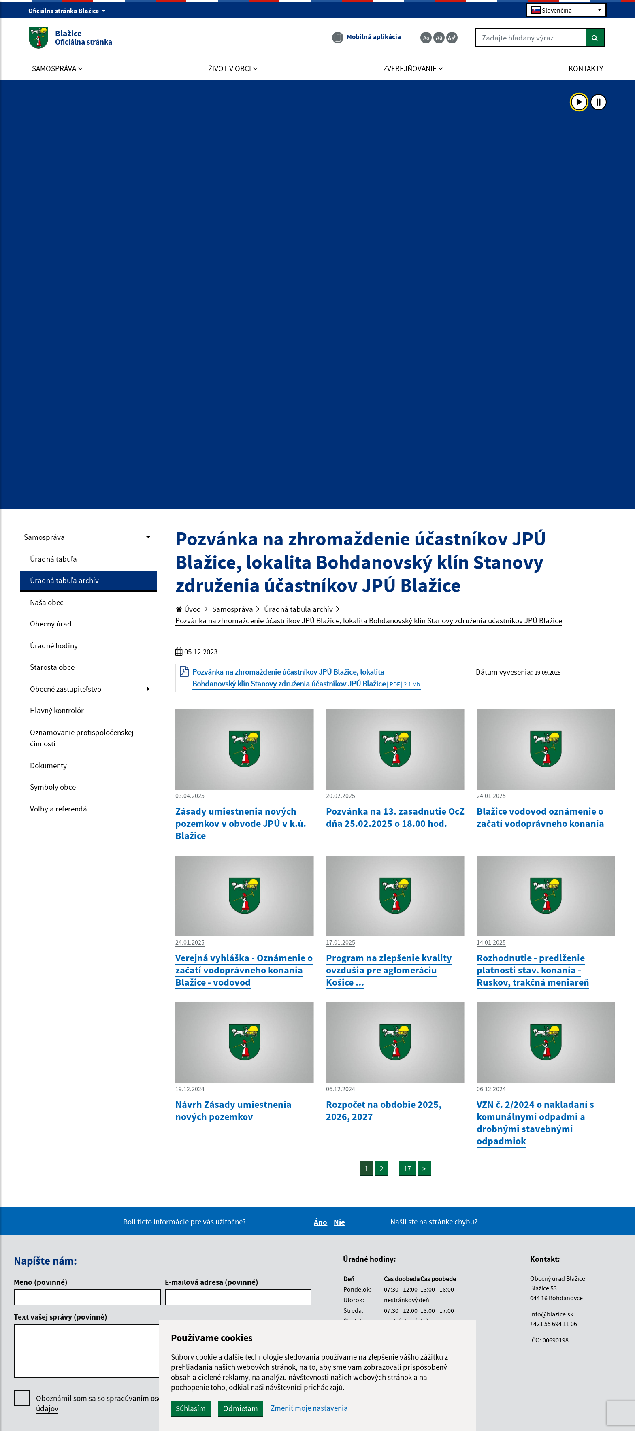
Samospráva (44, 537)
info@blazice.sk (551, 1314)
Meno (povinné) (41, 1282)
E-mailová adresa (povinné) (211, 1282)
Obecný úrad (51, 623)
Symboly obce (53, 787)
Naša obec (47, 602)
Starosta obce (52, 667)
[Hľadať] (595, 37)
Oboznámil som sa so (109, 1403)
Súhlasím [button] (191, 1408)
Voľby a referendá (58, 808)
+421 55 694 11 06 (553, 1324)
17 (407, 1168)
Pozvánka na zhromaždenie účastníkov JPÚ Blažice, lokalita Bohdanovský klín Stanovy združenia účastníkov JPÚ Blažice (368, 620)
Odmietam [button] (240, 1408)
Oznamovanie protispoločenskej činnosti (82, 738)
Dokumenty (48, 765)
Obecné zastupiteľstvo (65, 689)
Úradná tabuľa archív (64, 580)
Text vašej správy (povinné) (60, 1317)
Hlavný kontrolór (57, 710)
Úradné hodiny (54, 645)
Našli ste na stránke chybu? (433, 1222)
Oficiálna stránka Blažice (67, 10)
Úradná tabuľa (53, 559)
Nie (340, 1222)
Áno (322, 1222)
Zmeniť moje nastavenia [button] (309, 1408)
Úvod (188, 609)
